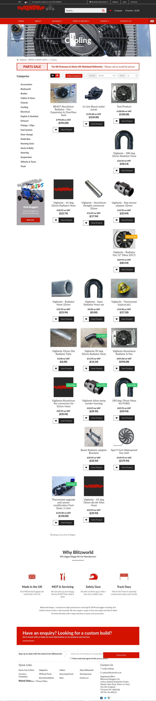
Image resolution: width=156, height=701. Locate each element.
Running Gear (27, 143)
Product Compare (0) (76, 76)
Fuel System (26, 130)
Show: (122, 76)
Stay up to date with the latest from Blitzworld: (40, 654)
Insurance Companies (23, 675)
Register (115, 2)
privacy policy (102, 658)
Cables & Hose (28, 98)
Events (103, 21)
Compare (118, 10)
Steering (25, 152)
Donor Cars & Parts (26, 670)
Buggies (56, 21)
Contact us (84, 678)
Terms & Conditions (26, 681)
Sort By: (92, 76)
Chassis (24, 102)
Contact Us (125, 21)
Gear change (27, 134)
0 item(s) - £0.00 (132, 10)
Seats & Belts (27, 148)
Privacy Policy (41, 681)
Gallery (62, 670)
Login (124, 2)
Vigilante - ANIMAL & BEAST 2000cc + (34, 60)
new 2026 (102, 336)
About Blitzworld (86, 670)
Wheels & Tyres (28, 161)
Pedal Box (25, 139)
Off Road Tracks (45, 674)
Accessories (26, 84)
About (38, 21)
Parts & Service (80, 21)
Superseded (131, 237)
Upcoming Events (66, 674)
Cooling (54, 60)
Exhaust (24, 120)
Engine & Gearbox (29, 116)
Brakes (24, 93)
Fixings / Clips (27, 125)
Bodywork (26, 89)
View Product (66, 130)
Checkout (134, 2)
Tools (23, 166)
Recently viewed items (98, 2)
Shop (61, 678)
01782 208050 (46, 2)
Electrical (25, 111)
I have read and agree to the (89, 658)
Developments (85, 674)
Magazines (43, 670)
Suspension (26, 157)
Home (21, 21)
